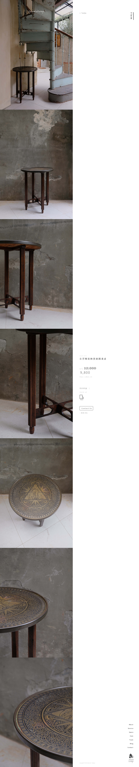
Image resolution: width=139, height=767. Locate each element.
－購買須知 (84, 413)
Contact (130, 747)
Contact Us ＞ (87, 408)
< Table (83, 13)
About (131, 724)
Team (131, 740)
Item (131, 736)
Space (131, 732)
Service (130, 728)
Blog (131, 744)
